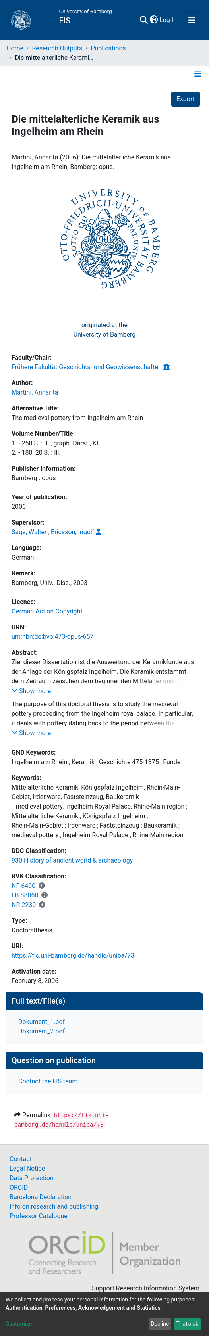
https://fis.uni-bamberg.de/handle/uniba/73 (73, 955)
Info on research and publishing (54, 1206)
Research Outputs (57, 48)
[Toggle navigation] (192, 20)
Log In (168, 20)
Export (185, 99)
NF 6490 (23, 885)
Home (14, 48)
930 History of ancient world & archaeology (72, 860)
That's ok (187, 1324)
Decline (160, 1324)
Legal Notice (27, 1168)
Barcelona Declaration (41, 1197)
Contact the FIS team (48, 1081)
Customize (19, 1324)
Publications (108, 48)
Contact (21, 1159)
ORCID (19, 1187)
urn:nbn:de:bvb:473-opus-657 (52, 636)
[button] (154, 20)
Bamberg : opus (34, 478)
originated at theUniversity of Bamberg (105, 329)
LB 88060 (25, 895)
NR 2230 (24, 905)
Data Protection (32, 1178)
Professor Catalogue (39, 1216)
